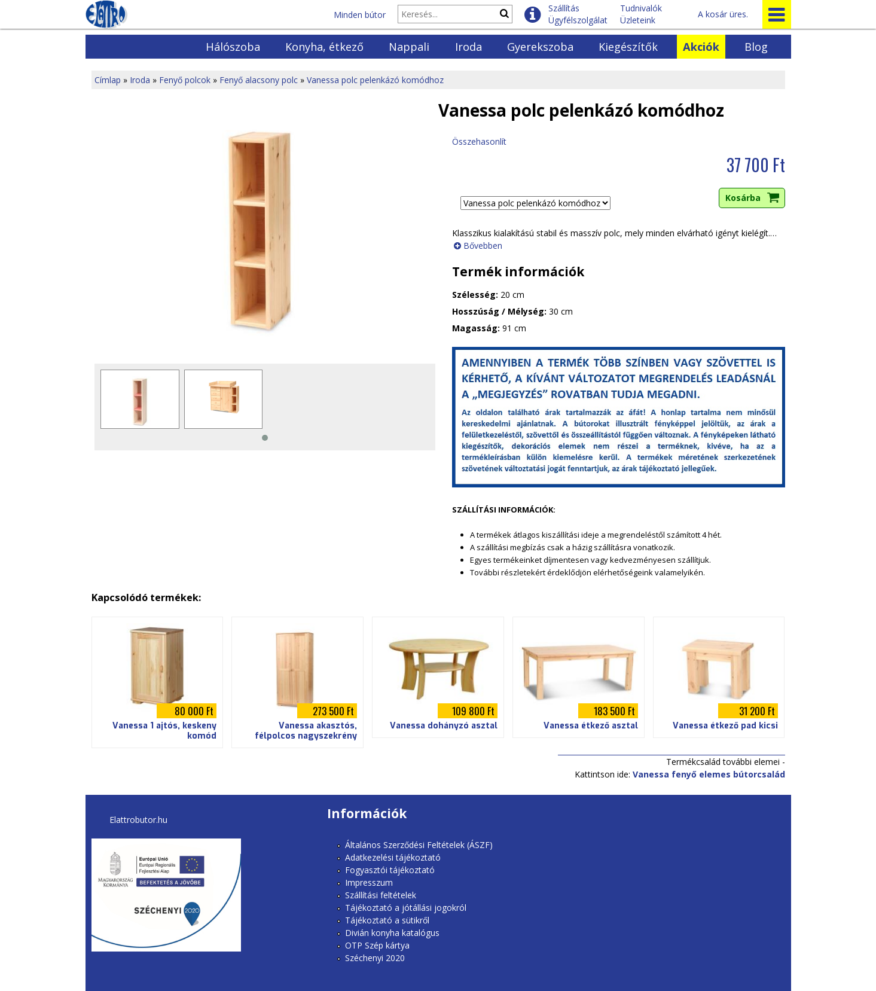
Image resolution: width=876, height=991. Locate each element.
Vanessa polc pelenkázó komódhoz (375, 80)
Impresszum (369, 882)
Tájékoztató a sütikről (387, 920)
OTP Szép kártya (377, 945)
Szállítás (563, 8)
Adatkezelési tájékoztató (393, 857)
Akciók (701, 46)
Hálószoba (233, 46)
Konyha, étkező (324, 46)
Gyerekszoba (540, 46)
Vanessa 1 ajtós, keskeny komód (164, 731)
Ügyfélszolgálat (578, 20)
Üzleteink (637, 20)
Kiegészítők (628, 46)
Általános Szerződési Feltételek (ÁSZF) (419, 844)
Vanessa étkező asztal (591, 725)
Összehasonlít (479, 141)
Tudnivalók (641, 8)
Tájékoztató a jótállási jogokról (405, 907)
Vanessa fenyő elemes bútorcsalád (709, 774)
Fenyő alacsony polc (258, 80)
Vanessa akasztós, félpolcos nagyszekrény (306, 731)
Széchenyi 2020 (375, 957)
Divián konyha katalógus (392, 932)
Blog (756, 46)
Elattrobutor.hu (138, 819)
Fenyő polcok (184, 80)
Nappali (409, 46)
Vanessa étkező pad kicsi (725, 725)
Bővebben (482, 245)
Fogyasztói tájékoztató (390, 870)
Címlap (107, 80)
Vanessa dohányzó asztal (443, 725)
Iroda (468, 46)
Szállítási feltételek (380, 895)
